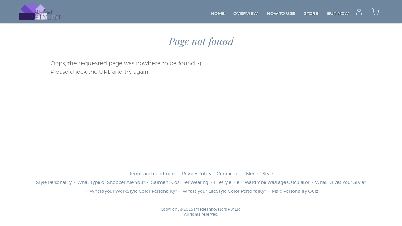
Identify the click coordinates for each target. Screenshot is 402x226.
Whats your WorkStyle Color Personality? (133, 191)
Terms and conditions (152, 174)
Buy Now (338, 14)
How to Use (281, 14)
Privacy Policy (196, 174)
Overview (245, 14)
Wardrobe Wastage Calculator (277, 182)
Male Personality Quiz (295, 191)
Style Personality (54, 182)
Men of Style (259, 174)
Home (218, 14)
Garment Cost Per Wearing (179, 182)
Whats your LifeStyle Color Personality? (224, 191)
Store (311, 14)
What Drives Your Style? (340, 182)
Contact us (228, 174)
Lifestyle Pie (226, 182)
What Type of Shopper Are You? (111, 182)
